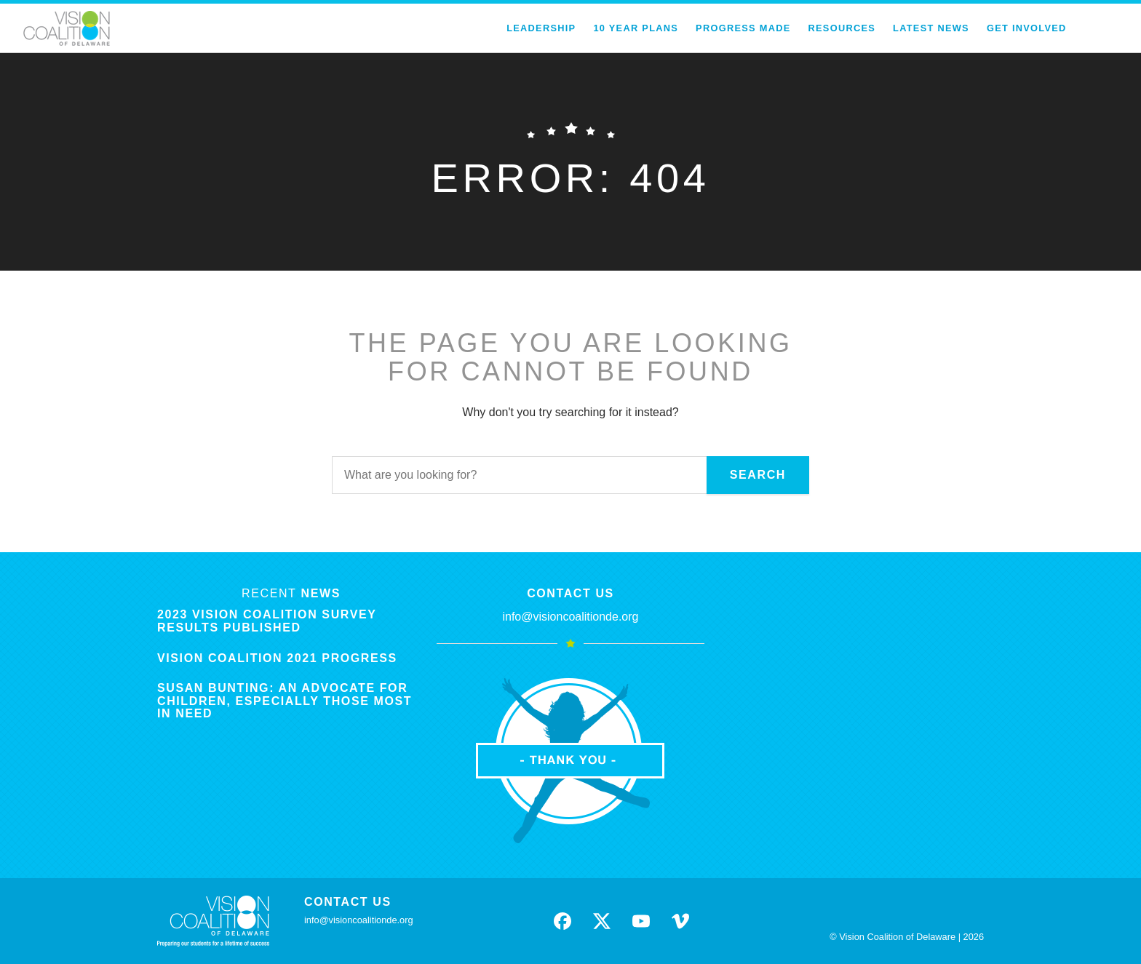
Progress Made (743, 28)
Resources (842, 28)
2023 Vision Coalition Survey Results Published (266, 621)
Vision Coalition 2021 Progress (277, 658)
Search (758, 475)
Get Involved (1027, 28)
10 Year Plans (635, 28)
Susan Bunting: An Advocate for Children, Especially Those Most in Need (284, 701)
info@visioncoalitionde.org (570, 616)
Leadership (541, 28)
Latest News (931, 28)
